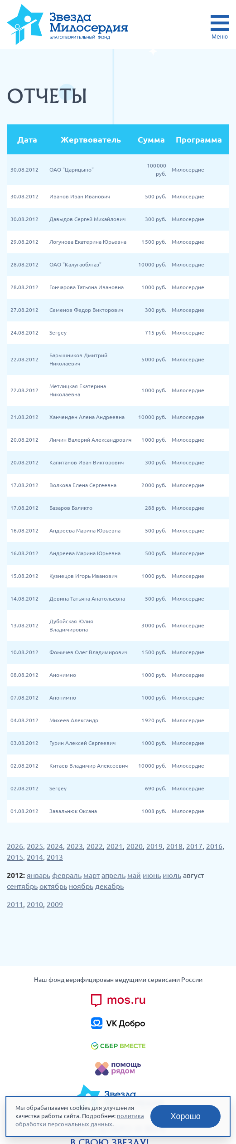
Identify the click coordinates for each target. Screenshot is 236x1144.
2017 (194, 846)
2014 (35, 857)
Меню (220, 36)
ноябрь (81, 886)
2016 (214, 846)
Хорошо (186, 1116)
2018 (174, 846)
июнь (152, 875)
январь (38, 875)
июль (172, 875)
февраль (67, 875)
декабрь (109, 886)
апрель (113, 875)
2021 (114, 846)
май (134, 875)
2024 (55, 846)
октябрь (53, 886)
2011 (15, 904)
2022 (95, 846)
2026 (15, 846)
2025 (35, 846)
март (91, 875)
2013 (55, 857)
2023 (75, 846)
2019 (154, 846)
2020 (134, 846)
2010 (35, 904)
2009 (55, 904)
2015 (15, 857)
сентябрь (22, 886)
